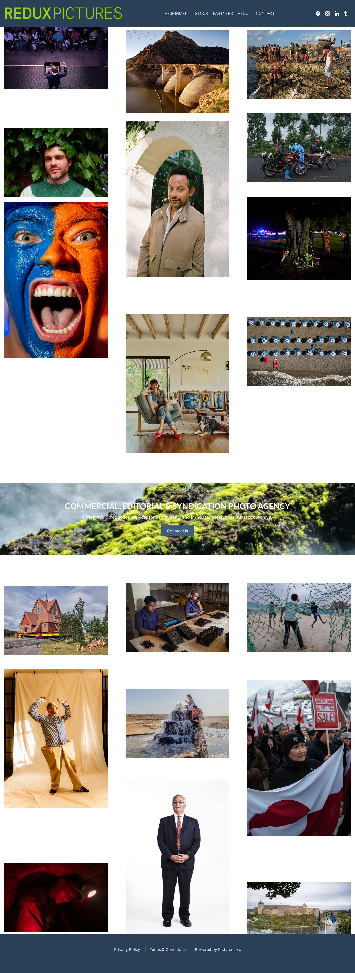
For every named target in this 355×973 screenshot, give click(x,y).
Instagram (327, 13)
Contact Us (177, 543)
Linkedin (337, 13)
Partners (223, 13)
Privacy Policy (127, 949)
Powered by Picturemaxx (218, 949)
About (244, 13)
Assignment (177, 13)
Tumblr (345, 13)
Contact (265, 13)
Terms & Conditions (168, 949)
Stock (201, 13)
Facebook (318, 13)
